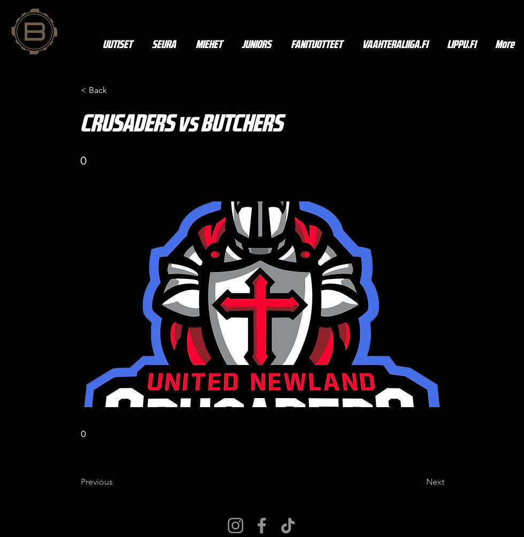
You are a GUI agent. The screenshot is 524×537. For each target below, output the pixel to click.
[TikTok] (288, 525)
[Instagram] (235, 525)
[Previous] (116, 482)
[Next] (417, 482)
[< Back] (116, 90)
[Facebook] (261, 525)
